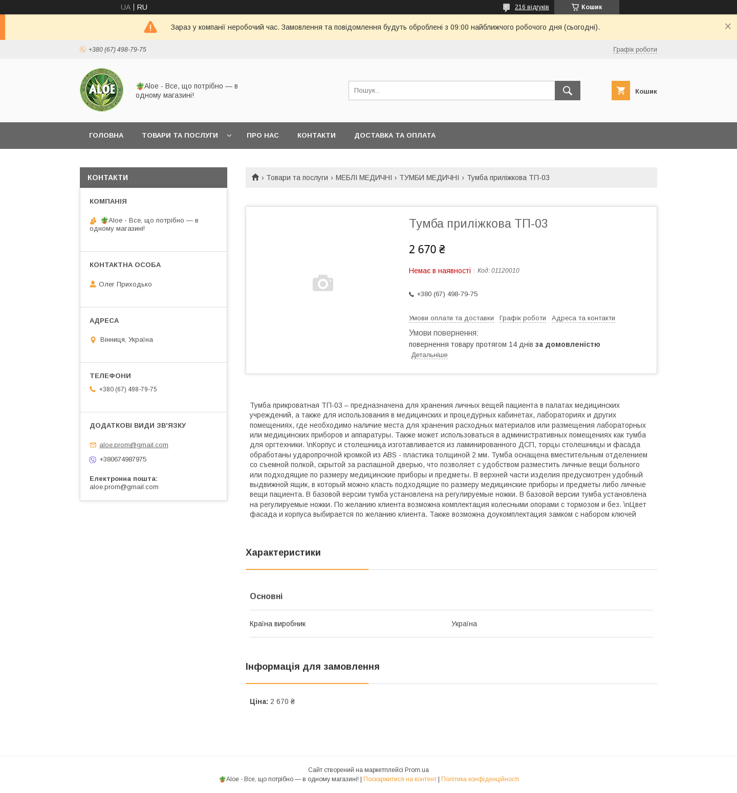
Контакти (316, 135)
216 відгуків (532, 7)
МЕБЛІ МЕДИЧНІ (364, 177)
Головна (106, 135)
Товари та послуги (180, 135)
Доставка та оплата (395, 135)
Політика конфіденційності (480, 779)
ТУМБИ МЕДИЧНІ (429, 177)
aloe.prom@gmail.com (133, 445)
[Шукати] (567, 90)
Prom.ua (417, 770)
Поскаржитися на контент (400, 779)
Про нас (263, 135)
